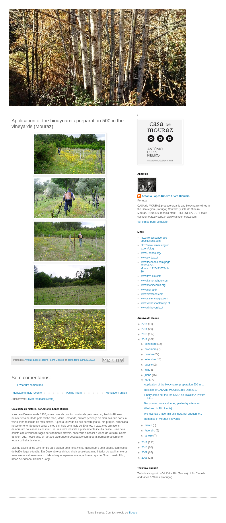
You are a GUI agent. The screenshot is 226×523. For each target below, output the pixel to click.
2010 (145, 447)
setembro (150, 359)
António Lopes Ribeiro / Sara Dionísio (165, 196)
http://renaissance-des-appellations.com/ (154, 239)
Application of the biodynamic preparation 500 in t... (174, 384)
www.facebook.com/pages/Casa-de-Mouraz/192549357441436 (155, 267)
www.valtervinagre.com (154, 298)
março (149, 425)
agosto (149, 364)
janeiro (149, 435)
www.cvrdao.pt (149, 257)
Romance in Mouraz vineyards (162, 418)
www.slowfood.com (152, 294)
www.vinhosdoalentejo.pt (155, 303)
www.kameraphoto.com (154, 280)
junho (148, 375)
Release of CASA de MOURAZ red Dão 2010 (170, 389)
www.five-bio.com (151, 276)
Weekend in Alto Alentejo (158, 408)
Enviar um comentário (30, 385)
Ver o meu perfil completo (152, 221)
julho (148, 369)
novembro (151, 349)
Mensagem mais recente (27, 392)
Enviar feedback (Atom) (40, 398)
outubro (149, 354)
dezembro (151, 343)
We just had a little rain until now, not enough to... (173, 413)
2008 (145, 457)
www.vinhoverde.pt (152, 307)
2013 (145, 334)
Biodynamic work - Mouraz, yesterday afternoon (172, 403)
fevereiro (150, 430)
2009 (145, 452)
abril (147, 380)
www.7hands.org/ (151, 253)
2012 (145, 339)
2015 (145, 324)
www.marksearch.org (153, 285)
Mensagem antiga (116, 392)
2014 (145, 329)
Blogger (133, 512)
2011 (145, 442)
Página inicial (74, 392)
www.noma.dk (149, 289)
